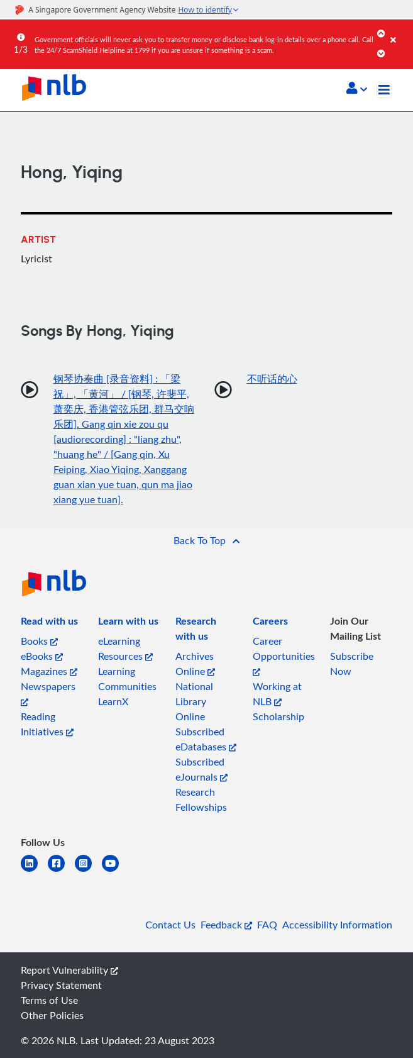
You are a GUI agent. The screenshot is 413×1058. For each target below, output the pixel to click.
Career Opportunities (284, 655)
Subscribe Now (351, 663)
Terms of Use (49, 1000)
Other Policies (52, 1015)
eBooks (42, 656)
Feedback (226, 925)
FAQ (267, 925)
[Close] (399, 30)
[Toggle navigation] (384, 90)
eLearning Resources (125, 648)
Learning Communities (127, 678)
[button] (356, 89)
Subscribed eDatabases (205, 739)
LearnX (113, 701)
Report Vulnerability (69, 970)
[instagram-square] (88, 871)
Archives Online (195, 663)
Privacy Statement (61, 985)
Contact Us (170, 925)
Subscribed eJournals (201, 769)
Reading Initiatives (47, 724)
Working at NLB (277, 693)
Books (39, 641)
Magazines (49, 671)
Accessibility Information (337, 925)
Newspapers (48, 692)
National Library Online (194, 701)
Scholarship (278, 716)
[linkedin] (34, 871)
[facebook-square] (61, 871)
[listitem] (49, 623)
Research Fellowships (201, 799)
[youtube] (115, 871)
